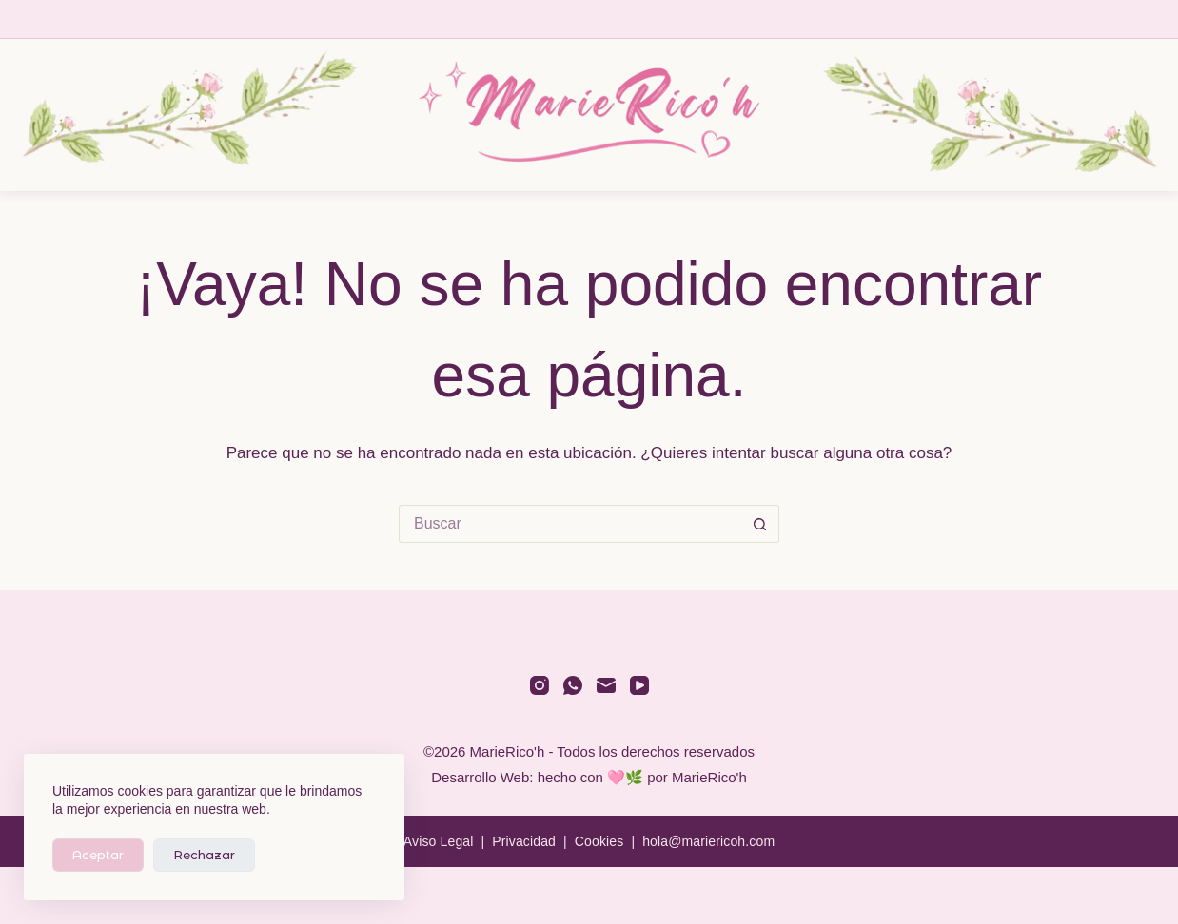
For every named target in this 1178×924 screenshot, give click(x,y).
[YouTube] (639, 685)
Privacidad (524, 841)
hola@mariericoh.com (708, 841)
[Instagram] (539, 685)
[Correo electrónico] (606, 685)
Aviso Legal (438, 841)
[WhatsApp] (572, 685)
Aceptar (98, 854)
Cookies (599, 841)
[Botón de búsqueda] (760, 524)
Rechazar (204, 854)
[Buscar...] (570, 524)
